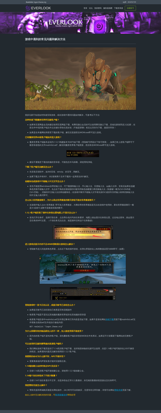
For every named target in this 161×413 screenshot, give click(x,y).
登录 (85, 8)
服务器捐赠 (107, 8)
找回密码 (98, 8)
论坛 (91, 8)
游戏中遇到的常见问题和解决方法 (45, 39)
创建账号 (130, 8)
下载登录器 (118, 8)
